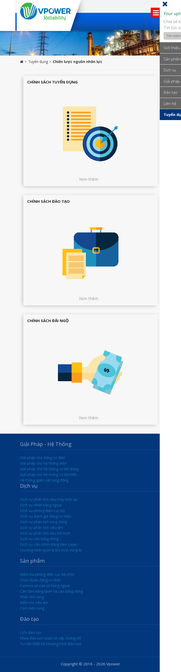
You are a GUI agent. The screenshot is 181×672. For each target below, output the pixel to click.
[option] (90, 43)
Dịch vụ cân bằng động (39, 538)
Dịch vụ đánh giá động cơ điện (45, 516)
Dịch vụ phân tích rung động (43, 521)
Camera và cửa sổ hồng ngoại (44, 585)
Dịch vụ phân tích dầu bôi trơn (45, 533)
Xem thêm (88, 179)
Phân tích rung (32, 596)
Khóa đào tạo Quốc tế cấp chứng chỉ (50, 638)
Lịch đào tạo (30, 632)
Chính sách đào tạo (48, 201)
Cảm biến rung (32, 608)
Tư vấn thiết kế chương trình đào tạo (50, 643)
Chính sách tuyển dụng (52, 81)
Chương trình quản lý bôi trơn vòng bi (51, 550)
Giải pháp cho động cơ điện (42, 457)
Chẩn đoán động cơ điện (40, 580)
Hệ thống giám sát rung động (44, 480)
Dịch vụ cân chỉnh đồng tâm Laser (48, 544)
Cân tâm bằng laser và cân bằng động (51, 591)
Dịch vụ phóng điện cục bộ (42, 510)
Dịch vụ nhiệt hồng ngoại (41, 505)
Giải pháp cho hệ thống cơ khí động (49, 468)
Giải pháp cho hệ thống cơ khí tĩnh (48, 474)
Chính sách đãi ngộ (48, 320)
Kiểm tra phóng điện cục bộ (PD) (47, 574)
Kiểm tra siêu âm (34, 602)
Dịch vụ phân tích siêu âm (41, 527)
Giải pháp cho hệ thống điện (43, 463)
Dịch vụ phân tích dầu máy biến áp (48, 499)
